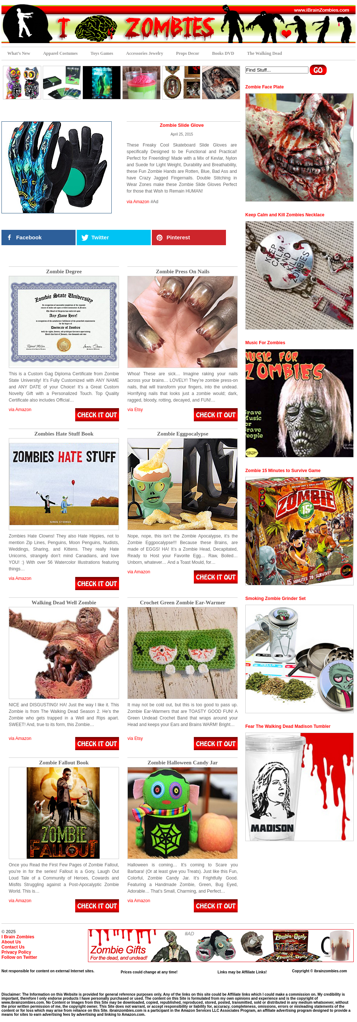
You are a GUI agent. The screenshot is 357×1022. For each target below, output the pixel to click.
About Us (11, 942)
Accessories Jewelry (144, 53)
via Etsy (135, 409)
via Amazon (138, 201)
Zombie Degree (64, 271)
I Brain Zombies (17, 936)
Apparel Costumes (60, 53)
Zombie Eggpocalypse (182, 434)
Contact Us (12, 947)
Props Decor (187, 53)
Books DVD (223, 53)
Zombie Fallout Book (64, 762)
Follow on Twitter (19, 957)
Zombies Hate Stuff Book (63, 434)
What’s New (18, 53)
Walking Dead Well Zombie (64, 602)
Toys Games (102, 53)
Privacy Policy (16, 952)
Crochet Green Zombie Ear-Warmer (182, 602)
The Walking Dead (264, 53)
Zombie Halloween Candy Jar (182, 762)
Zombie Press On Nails (183, 271)
